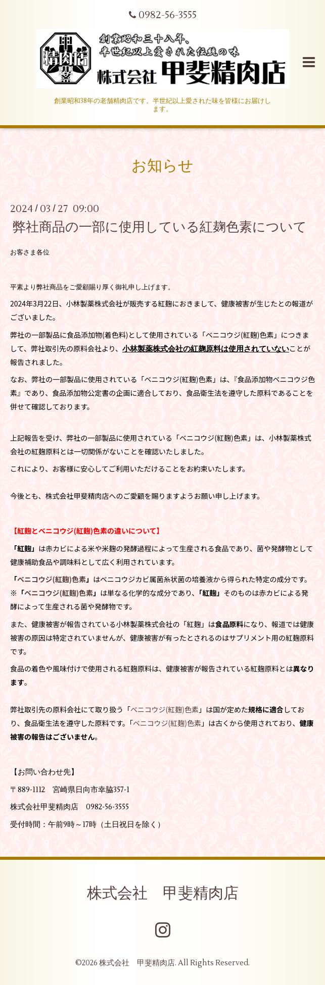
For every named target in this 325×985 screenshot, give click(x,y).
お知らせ (162, 166)
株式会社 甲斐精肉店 (163, 893)
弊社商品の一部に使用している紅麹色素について (160, 226)
